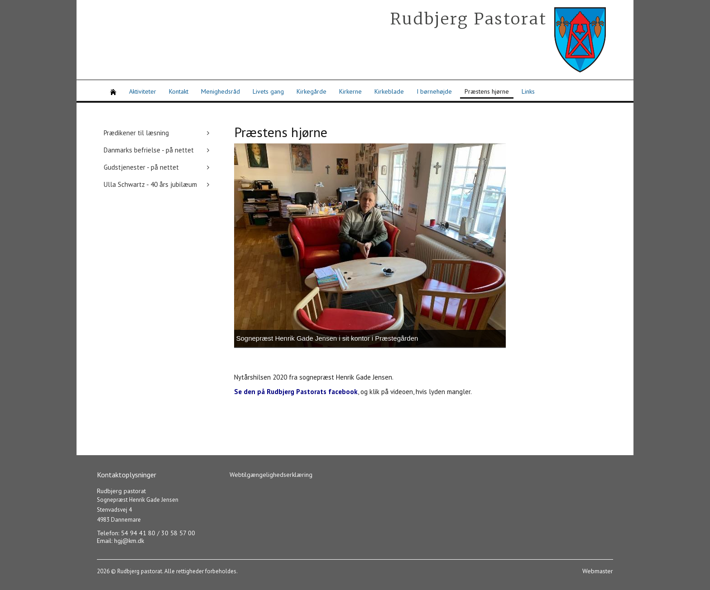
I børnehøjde (434, 91)
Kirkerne (350, 91)
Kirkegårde (311, 91)
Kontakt (178, 91)
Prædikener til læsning (136, 132)
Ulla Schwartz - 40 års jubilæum (150, 184)
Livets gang (268, 91)
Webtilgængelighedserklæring (271, 475)
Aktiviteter (142, 91)
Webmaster (597, 571)
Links (528, 91)
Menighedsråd (220, 91)
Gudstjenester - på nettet (141, 167)
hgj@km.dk (129, 541)
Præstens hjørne (487, 91)
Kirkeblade (389, 91)
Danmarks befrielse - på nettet (149, 150)
